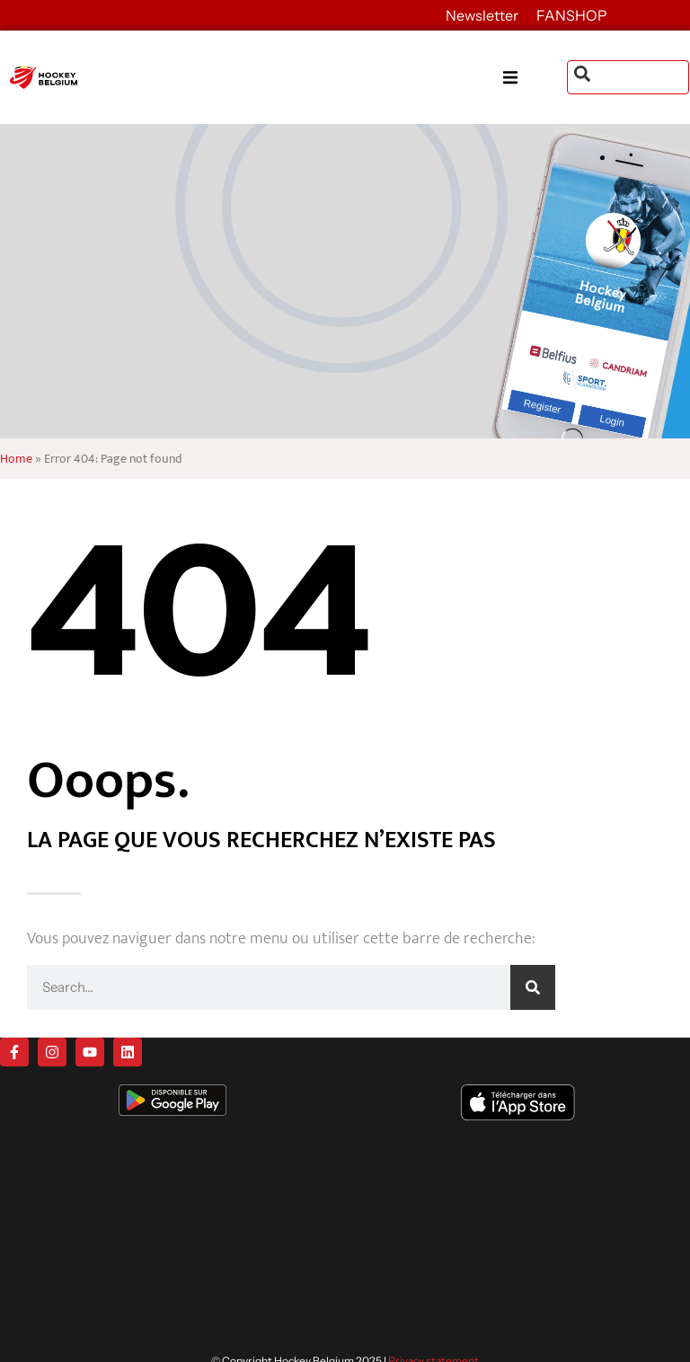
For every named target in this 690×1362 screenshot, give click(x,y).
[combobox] (628, 77)
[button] (534, 77)
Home (16, 459)
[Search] (532, 987)
